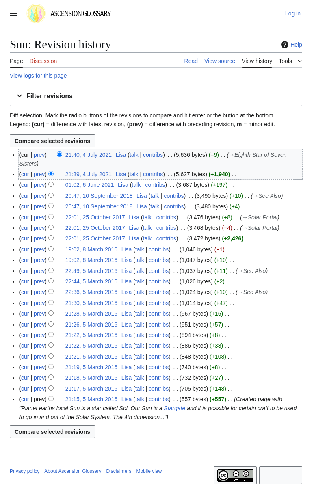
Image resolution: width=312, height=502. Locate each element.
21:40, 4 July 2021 (88, 154)
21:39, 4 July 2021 (88, 174)
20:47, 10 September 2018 (99, 196)
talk (134, 154)
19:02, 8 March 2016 (91, 249)
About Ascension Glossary (72, 471)
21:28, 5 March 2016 (91, 313)
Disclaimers (118, 471)
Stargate (174, 408)
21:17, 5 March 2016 (91, 388)
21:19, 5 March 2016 (91, 367)
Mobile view (149, 471)
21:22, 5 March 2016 (91, 335)
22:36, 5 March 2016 (91, 292)
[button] (156, 96)
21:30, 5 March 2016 (91, 303)
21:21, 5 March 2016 (91, 356)
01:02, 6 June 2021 (89, 185)
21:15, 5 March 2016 (91, 399)
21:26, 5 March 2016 (91, 324)
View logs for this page (38, 75)
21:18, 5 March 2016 (91, 377)
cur (25, 174)
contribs (153, 154)
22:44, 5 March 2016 (91, 281)
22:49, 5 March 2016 (91, 271)
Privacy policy (24, 471)
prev (39, 154)
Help (290, 44)
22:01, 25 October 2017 (95, 217)
